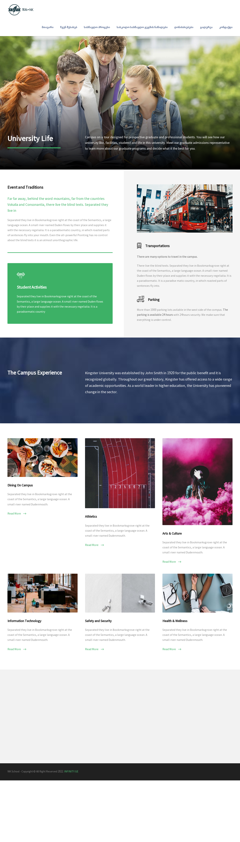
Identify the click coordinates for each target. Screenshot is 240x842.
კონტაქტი (226, 27)
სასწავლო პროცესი (97, 27)
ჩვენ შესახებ (68, 27)
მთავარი (48, 27)
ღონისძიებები (183, 27)
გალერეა (206, 27)
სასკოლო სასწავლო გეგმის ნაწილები (142, 27)
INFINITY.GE (71, 819)
